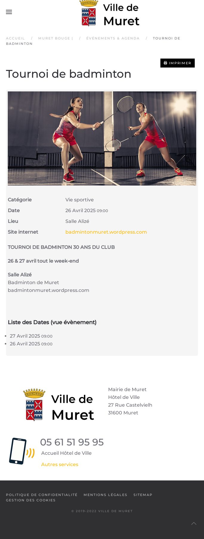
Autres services (59, 464)
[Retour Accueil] (102, 12)
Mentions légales (106, 495)
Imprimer (177, 63)
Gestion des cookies (31, 500)
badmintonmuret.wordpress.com (106, 232)
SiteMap (143, 495)
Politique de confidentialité (42, 495)
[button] (9, 12)
